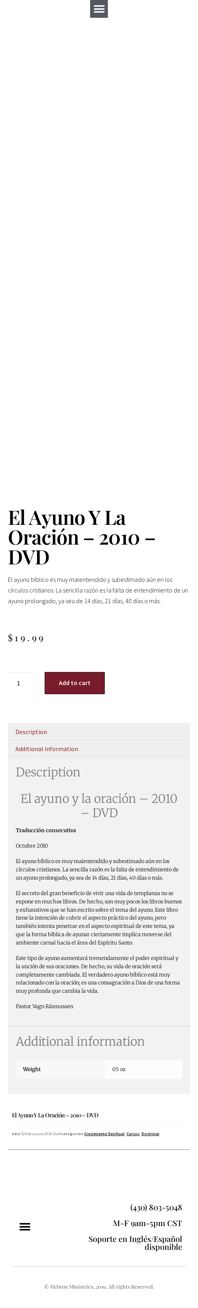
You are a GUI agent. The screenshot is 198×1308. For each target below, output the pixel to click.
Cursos (133, 1133)
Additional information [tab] (46, 749)
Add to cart (75, 683)
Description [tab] (31, 732)
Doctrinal (150, 1133)
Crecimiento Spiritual (104, 1133)
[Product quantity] (21, 683)
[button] (99, 9)
